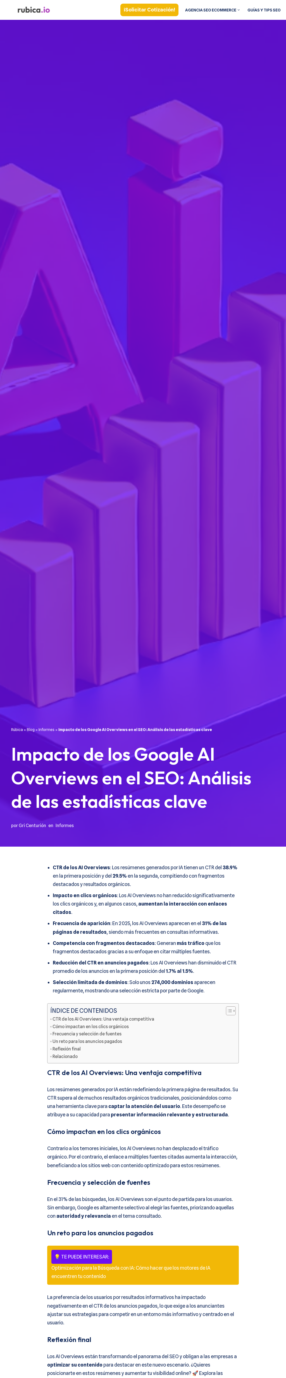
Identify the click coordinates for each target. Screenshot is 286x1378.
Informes (46, 729)
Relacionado (65, 1059)
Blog (31, 729)
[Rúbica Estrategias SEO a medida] (33, 10)
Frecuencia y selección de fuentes (88, 1036)
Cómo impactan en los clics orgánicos (92, 1028)
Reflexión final (67, 1051)
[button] (238, 10)
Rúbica (17, 729)
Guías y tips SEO (264, 10)
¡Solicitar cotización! (147, 10)
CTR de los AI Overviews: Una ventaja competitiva (104, 1021)
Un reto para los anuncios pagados (89, 1044)
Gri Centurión (33, 825)
